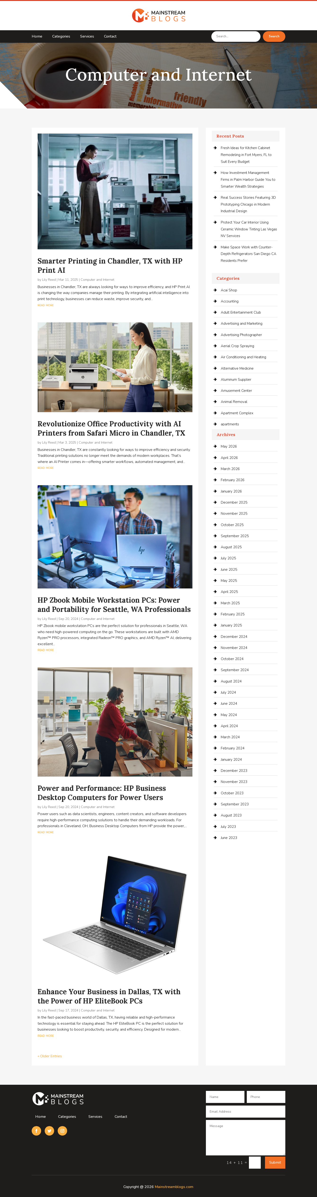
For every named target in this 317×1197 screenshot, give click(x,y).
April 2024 (229, 726)
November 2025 (234, 513)
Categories (61, 37)
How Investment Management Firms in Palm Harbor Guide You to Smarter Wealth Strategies (248, 179)
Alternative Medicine (237, 368)
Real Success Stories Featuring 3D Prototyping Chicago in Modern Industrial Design (248, 204)
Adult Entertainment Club (241, 312)
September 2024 (235, 670)
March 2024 (230, 737)
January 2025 (231, 625)
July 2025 (228, 558)
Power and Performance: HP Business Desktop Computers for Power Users (102, 793)
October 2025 (232, 525)
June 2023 (229, 837)
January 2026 (231, 491)
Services (87, 37)
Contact (110, 37)
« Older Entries (50, 1056)
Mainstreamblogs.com (174, 1186)
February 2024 (232, 748)
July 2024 (228, 692)
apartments (230, 424)
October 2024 (232, 659)
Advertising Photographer (241, 335)
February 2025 (232, 614)
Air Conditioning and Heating (243, 357)
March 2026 (230, 469)
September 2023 (235, 804)
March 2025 (230, 603)
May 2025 (229, 580)
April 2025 (229, 591)
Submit (275, 1162)
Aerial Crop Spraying (237, 346)
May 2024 (229, 715)
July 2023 (228, 826)
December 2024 (234, 636)
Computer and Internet (97, 279)
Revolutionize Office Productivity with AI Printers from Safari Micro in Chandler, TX (111, 428)
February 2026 (232, 480)
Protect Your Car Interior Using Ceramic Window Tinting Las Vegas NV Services (249, 229)
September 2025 (235, 536)
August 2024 (231, 681)
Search (274, 36)
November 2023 (234, 781)
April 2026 (229, 457)
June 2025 (229, 569)
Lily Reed (49, 279)
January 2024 (231, 759)
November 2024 (234, 647)
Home (37, 37)
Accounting (230, 301)
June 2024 (229, 703)
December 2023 (234, 770)
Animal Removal (234, 401)
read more (46, 305)
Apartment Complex (237, 413)
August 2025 (231, 547)
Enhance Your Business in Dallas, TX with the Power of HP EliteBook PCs (109, 996)
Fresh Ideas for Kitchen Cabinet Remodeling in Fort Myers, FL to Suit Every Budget (246, 155)
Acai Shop (229, 290)
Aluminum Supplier (236, 379)
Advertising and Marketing (241, 323)
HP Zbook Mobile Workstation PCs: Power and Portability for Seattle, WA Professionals (114, 605)
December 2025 (234, 502)
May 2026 (229, 446)
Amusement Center (236, 390)
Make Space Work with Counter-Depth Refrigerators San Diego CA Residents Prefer (248, 254)
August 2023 (231, 815)
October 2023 (232, 793)
